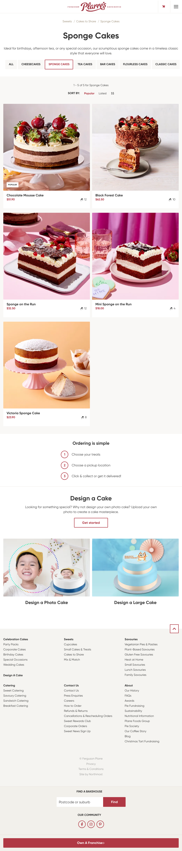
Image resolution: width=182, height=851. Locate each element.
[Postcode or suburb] (80, 802)
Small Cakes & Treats (77, 649)
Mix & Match (72, 659)
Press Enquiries (73, 695)
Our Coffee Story (136, 731)
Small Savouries (135, 665)
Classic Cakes (165, 64)
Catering (9, 685)
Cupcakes (70, 644)
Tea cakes (85, 64)
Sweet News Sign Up (77, 731)
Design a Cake (13, 675)
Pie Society (132, 726)
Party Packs (11, 644)
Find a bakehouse (89, 791)
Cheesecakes (31, 64)
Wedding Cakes (13, 665)
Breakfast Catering (15, 706)
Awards (129, 701)
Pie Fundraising (134, 706)
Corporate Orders (75, 726)
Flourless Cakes (135, 64)
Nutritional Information (139, 716)
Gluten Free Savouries (139, 654)
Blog (128, 736)
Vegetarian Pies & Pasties (141, 644)
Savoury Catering (14, 695)
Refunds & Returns (75, 711)
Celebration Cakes (15, 639)
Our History (132, 690)
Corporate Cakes (14, 649)
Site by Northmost (91, 774)
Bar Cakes (107, 64)
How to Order (72, 706)
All (11, 64)
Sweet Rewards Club (77, 721)
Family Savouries (136, 675)
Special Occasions (15, 659)
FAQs (128, 695)
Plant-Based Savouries (140, 649)
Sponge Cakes (109, 21)
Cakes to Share (86, 21)
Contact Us (71, 685)
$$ (112, 93)
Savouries (131, 639)
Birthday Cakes (13, 654)
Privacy (91, 764)
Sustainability (133, 711)
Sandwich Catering (15, 701)
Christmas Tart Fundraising (142, 741)
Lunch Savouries (135, 670)
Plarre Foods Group (137, 721)
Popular (89, 93)
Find (114, 802)
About (129, 685)
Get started (91, 523)
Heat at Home (134, 659)
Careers (69, 701)
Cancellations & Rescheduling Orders (88, 716)
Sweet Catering (13, 690)
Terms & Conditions (91, 769)
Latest (103, 93)
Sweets (67, 21)
